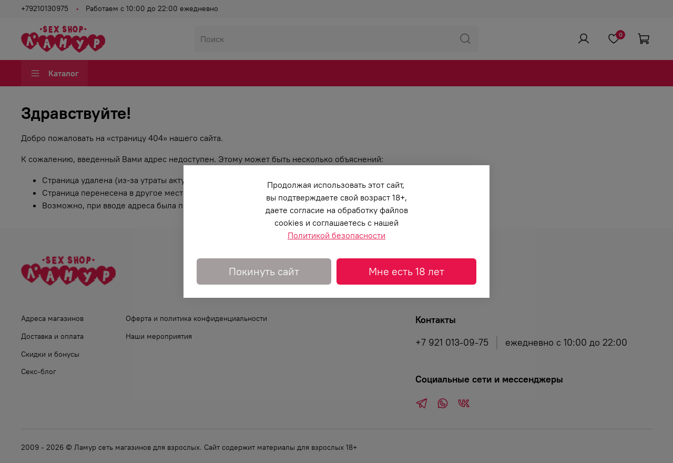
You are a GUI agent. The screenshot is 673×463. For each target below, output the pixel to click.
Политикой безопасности (336, 235)
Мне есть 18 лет (406, 271)
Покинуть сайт (264, 271)
